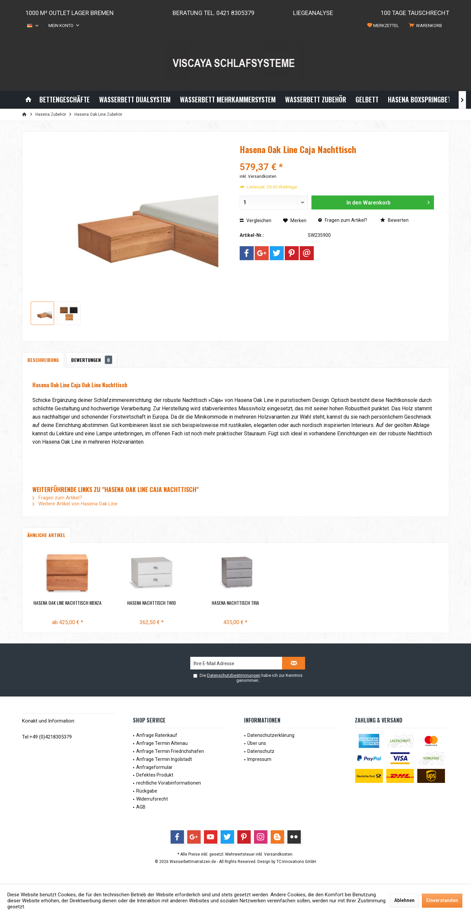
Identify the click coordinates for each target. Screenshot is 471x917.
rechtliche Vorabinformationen (168, 783)
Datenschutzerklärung (270, 735)
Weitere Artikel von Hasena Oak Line (74, 504)
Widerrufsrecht (152, 799)
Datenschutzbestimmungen (233, 675)
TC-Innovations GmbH (296, 861)
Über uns (256, 743)
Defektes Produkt (154, 775)
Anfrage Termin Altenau (162, 743)
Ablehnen (404, 900)
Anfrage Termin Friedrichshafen (170, 751)
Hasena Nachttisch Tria (235, 602)
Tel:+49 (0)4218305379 (47, 737)
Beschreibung (43, 359)
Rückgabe (146, 791)
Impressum (259, 759)
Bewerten (394, 220)
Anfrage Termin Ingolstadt (164, 759)
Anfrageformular (154, 767)
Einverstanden (442, 900)
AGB (141, 807)
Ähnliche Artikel (46, 534)
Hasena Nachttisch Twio (151, 602)
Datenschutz (260, 751)
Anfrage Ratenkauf (156, 735)
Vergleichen (255, 220)
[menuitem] (426, 25)
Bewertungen (91, 360)
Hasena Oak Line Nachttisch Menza (67, 602)
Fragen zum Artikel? (342, 220)
